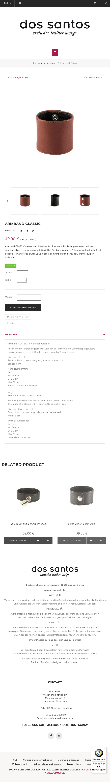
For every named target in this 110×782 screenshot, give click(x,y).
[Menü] (105, 749)
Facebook (27, 231)
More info (11, 334)
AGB (15, 760)
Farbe (8, 280)
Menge (8, 297)
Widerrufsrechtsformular (48, 764)
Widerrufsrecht (20, 764)
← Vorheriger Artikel (18, 77)
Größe (8, 272)
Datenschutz (74, 764)
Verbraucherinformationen (37, 760)
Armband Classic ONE (81, 524)
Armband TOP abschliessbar (28, 524)
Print (10, 323)
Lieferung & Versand (68, 760)
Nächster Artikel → (93, 77)
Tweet (21, 231)
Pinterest (33, 231)
